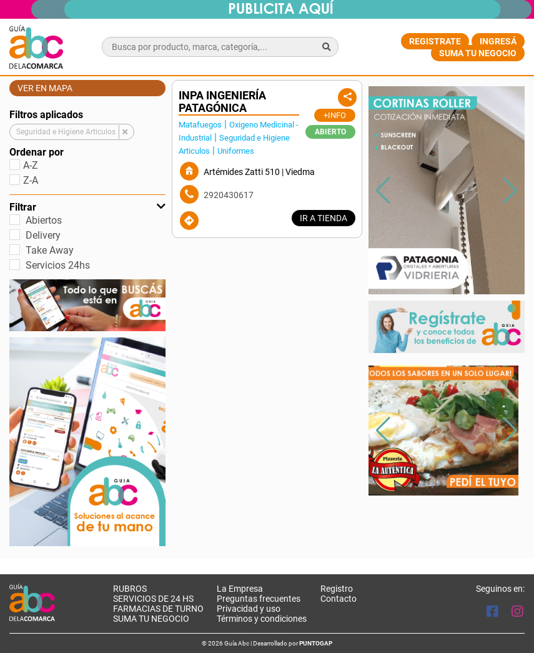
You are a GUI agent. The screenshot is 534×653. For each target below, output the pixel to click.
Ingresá (498, 41)
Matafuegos (200, 124)
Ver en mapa (44, 88)
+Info (335, 115)
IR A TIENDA (323, 218)
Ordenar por (36, 152)
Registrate (435, 41)
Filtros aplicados (46, 115)
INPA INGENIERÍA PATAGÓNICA (222, 101)
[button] (510, 190)
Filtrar (87, 207)
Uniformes (235, 151)
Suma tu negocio (478, 53)
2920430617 (229, 195)
